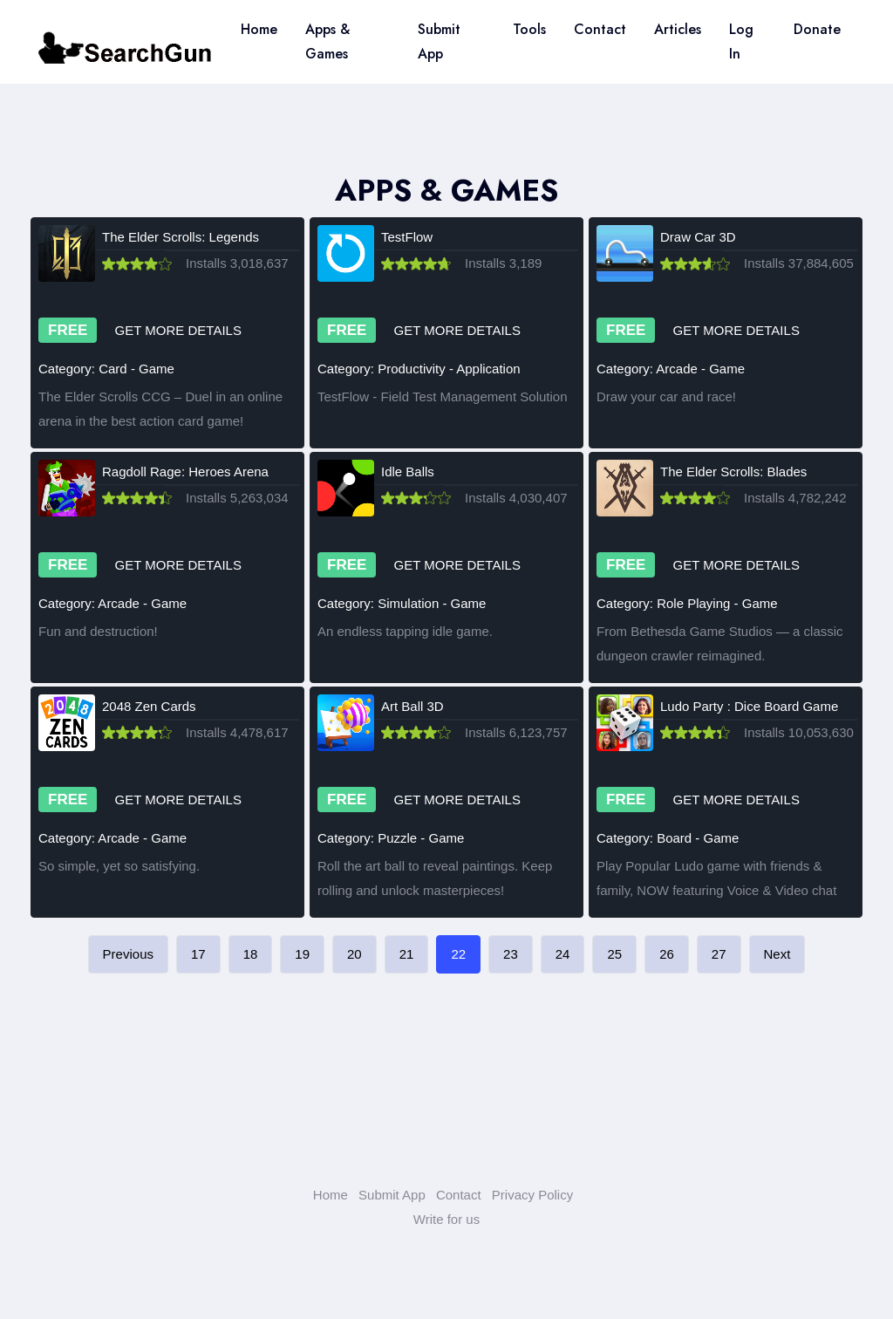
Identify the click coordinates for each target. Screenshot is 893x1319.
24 (563, 954)
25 (614, 954)
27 (719, 954)
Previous (128, 954)
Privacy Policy (532, 1194)
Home (259, 29)
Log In (741, 41)
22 (458, 954)
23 (510, 954)
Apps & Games (327, 41)
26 (666, 954)
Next (777, 954)
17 (198, 954)
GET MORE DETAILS (178, 330)
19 (302, 954)
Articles (677, 29)
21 (406, 954)
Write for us (446, 1219)
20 (354, 954)
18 (250, 954)
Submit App (439, 41)
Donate (817, 29)
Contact (600, 29)
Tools (529, 29)
